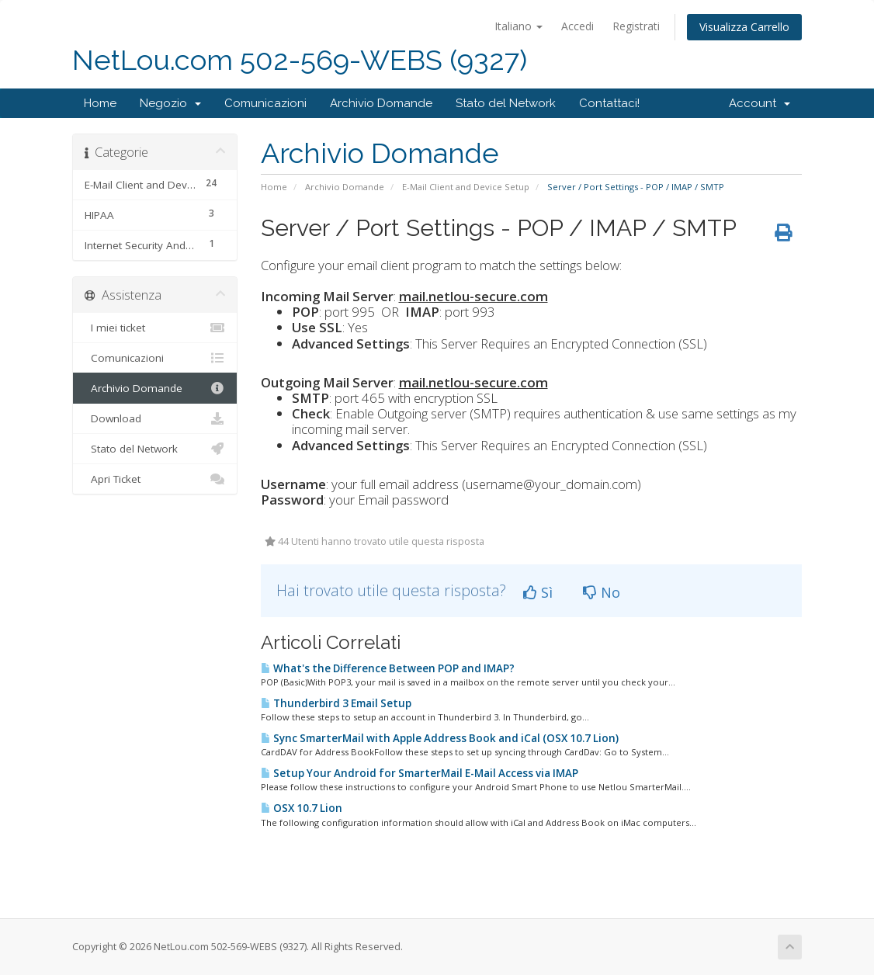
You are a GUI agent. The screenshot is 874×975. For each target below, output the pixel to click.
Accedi (577, 26)
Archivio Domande (381, 103)
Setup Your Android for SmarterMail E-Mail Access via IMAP (419, 773)
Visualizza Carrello (744, 26)
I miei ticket (155, 327)
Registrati (636, 26)
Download (155, 418)
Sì (538, 592)
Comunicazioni (265, 103)
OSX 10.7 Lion (301, 808)
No (601, 592)
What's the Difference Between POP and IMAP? (388, 668)
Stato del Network (506, 103)
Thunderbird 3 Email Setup (336, 703)
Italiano (518, 26)
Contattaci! (609, 103)
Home (100, 103)
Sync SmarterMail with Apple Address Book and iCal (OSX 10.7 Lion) (440, 738)
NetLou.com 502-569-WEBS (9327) (299, 60)
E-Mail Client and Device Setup (465, 187)
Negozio (170, 103)
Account (759, 103)
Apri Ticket (155, 479)
